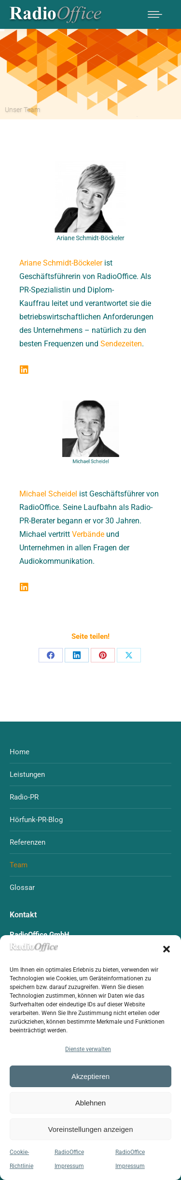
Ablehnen (90, 1103)
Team (19, 865)
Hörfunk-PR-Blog (36, 819)
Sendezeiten (121, 343)
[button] (166, 949)
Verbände (88, 534)
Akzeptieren (90, 1076)
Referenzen (27, 842)
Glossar (22, 887)
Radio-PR (24, 797)
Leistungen (27, 774)
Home (19, 752)
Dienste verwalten (88, 1049)
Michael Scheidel (48, 493)
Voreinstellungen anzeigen (90, 1129)
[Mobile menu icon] (155, 14)
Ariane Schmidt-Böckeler (60, 262)
